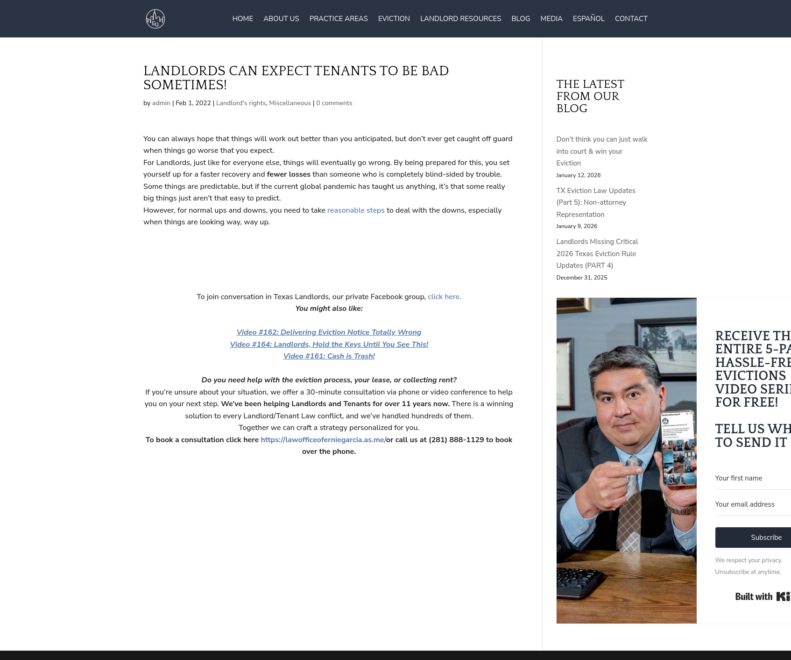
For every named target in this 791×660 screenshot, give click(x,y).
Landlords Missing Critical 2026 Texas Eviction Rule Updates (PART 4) (597, 253)
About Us (281, 19)
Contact (631, 19)
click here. (443, 297)
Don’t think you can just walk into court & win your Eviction (602, 151)
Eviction (394, 19)
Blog (520, 19)
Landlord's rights (241, 103)
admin (161, 103)
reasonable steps (356, 210)
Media (552, 19)
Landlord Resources (460, 19)
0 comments (334, 103)
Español (589, 19)
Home (243, 19)
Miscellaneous (290, 103)
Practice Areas (339, 19)
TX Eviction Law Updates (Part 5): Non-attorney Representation (596, 202)
